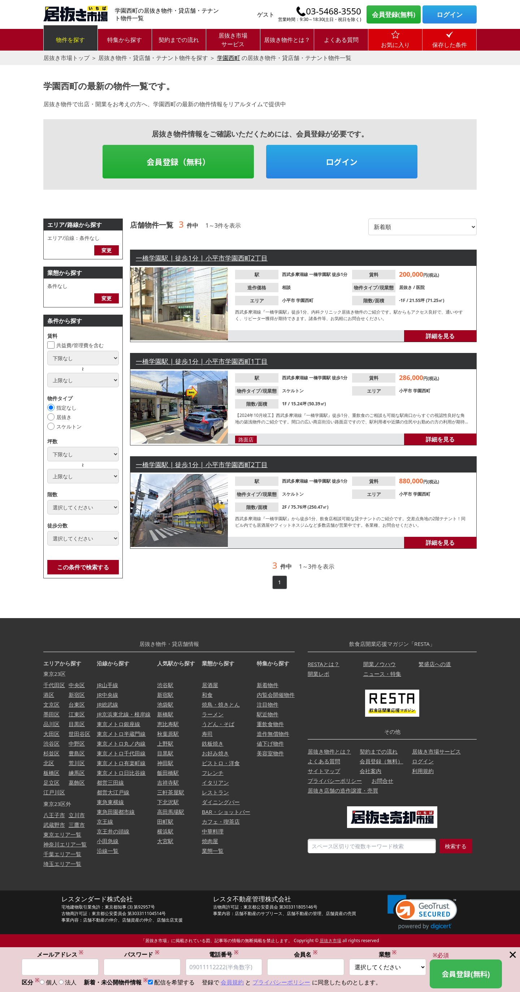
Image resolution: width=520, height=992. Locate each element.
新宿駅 (165, 694)
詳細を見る (440, 336)
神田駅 (165, 763)
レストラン (215, 792)
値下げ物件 (270, 743)
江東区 (77, 714)
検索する (456, 846)
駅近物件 (267, 714)
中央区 (77, 685)
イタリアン (215, 782)
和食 (207, 694)
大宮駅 (165, 841)
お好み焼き (215, 753)
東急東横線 (110, 802)
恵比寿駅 (168, 724)
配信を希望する (174, 982)
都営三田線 (110, 782)
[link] (422, 912)
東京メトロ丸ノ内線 (121, 743)
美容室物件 (270, 753)
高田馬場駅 (170, 811)
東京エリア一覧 (62, 834)
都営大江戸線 (113, 792)
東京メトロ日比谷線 (121, 772)
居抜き (64, 417)
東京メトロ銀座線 (118, 724)
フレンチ (213, 772)
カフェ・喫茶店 (221, 821)
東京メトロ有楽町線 (121, 763)
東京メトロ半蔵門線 (121, 733)
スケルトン (69, 426)
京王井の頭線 (113, 831)
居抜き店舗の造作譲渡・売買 (343, 790)
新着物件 (267, 685)
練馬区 (77, 772)
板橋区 (51, 772)
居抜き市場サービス (232, 39)
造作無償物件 (273, 733)
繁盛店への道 (435, 664)
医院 (420, 287)
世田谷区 (79, 733)
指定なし (66, 407)
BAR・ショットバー (226, 811)
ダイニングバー (221, 802)
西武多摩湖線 (295, 274)
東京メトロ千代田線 (121, 753)
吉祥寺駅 (168, 782)
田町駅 (165, 821)
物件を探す (70, 40)
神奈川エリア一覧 (65, 844)
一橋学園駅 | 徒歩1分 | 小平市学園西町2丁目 (202, 258)
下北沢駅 (168, 802)
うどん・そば (218, 724)
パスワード (142, 954)
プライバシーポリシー (335, 780)
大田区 (51, 733)
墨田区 (51, 714)
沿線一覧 (107, 850)
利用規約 (423, 771)
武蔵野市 (54, 824)
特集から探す (124, 40)
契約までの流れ (179, 40)
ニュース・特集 (382, 673)
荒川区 (77, 763)
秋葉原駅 (168, 733)
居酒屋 (210, 685)
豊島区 (77, 753)
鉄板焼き (213, 743)
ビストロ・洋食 (221, 763)
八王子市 (54, 815)
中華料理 (213, 831)
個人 (51, 982)
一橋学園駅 (320, 274)
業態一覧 (213, 850)
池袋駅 (165, 704)
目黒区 (77, 724)
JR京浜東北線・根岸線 (123, 714)
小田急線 (107, 841)
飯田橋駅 (168, 772)
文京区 (51, 704)
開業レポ (318, 673)
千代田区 (54, 685)
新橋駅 (165, 714)
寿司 (207, 733)
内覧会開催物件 (276, 694)
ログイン (450, 14)
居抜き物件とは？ (287, 40)
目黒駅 (165, 753)
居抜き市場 (330, 940)
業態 (388, 954)
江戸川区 (54, 792)
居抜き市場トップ (66, 58)
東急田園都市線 (116, 811)
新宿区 (77, 694)
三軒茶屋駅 (170, 792)
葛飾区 (77, 782)
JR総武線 (107, 704)
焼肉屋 (210, 841)
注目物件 (267, 704)
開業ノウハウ (379, 664)
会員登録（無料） (178, 161)
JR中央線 (107, 694)
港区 (48, 694)
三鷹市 (77, 824)
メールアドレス (60, 954)
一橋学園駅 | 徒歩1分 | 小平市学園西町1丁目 (202, 361)
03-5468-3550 (333, 11)
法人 (71, 982)
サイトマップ (324, 771)
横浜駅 (165, 831)
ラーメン (213, 714)
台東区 (77, 704)
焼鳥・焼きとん (221, 704)
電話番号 (224, 954)
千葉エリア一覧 (62, 854)
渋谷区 (51, 743)
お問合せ (382, 780)
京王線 (105, 821)
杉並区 (51, 753)
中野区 (77, 743)
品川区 (51, 724)
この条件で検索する (83, 567)
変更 (106, 250)
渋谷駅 (165, 685)
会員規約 (232, 982)
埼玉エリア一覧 (62, 863)
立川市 (77, 815)
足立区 (51, 782)
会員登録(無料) (393, 14)
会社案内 (370, 771)
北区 (48, 763)
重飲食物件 (270, 724)
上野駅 (165, 743)
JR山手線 (107, 685)
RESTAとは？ (323, 664)
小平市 (289, 300)
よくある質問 (341, 40)
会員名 (306, 954)
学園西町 (228, 58)
